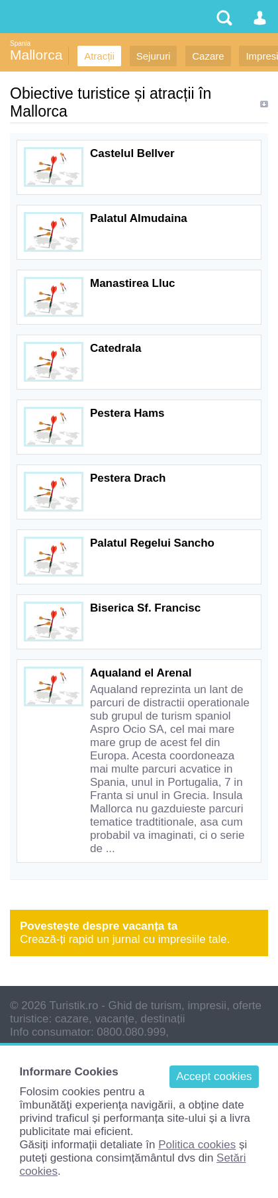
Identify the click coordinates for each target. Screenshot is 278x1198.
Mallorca (36, 54)
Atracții (99, 56)
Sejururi (153, 56)
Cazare (208, 56)
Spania (20, 43)
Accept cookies (214, 1076)
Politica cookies (197, 1144)
